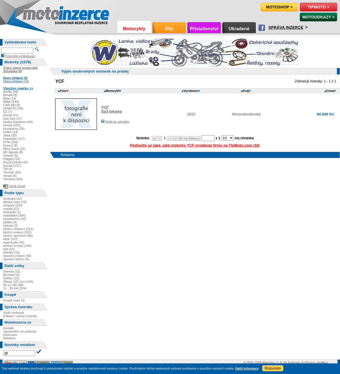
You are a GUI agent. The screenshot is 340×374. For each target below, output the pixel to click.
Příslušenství (204, 28)
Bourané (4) (11, 275)
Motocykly (134, 28)
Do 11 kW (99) (13, 285)
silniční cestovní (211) (18, 229)
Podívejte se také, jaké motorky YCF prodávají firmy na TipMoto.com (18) (195, 145)
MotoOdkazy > (318, 17)
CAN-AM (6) (11, 105)
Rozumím (273, 368)
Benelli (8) (10, 95)
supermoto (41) (13, 242)
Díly (169, 28)
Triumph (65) (12, 172)
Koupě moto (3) (14, 300)
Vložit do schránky (117, 121)
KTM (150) (10, 142)
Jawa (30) (10, 135)
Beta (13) (9, 98)
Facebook (262, 28)
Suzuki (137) (12, 165)
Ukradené (239, 28)
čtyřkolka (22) (12, 198)
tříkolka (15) (11, 252)
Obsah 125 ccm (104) (18, 281)
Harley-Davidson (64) (18, 122)
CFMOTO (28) (13, 108)
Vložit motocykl (13, 312)
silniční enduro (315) (17, 232)
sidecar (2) (10, 225)
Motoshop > (279, 7)
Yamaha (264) (13, 179)
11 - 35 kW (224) (14, 288)
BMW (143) (11, 101)
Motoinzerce (35, 14)
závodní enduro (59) (17, 255)
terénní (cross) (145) (17, 245)
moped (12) (11, 208)
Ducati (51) (10, 115)
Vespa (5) (9, 175)
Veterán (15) (11, 271)
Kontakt (8, 328)
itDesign (310, 362)
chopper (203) (13, 205)
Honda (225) (11, 125)
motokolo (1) (11, 212)
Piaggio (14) (11, 159)
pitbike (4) (10, 222)
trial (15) (9, 249)
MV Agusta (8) (13, 152)
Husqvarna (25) (14, 128)
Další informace (246, 368)
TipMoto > (318, 7)
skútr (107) (10, 239)
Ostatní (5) (10, 155)
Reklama (9, 338)
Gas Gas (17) (12, 118)
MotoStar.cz (271, 362)
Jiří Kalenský (292, 362)
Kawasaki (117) (14, 138)
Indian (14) (10, 132)
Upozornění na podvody (19, 331)
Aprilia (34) (10, 91)
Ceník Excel (16, 186)
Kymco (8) (10, 145)
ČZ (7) (7, 111)
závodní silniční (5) (16, 259)
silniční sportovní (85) (18, 235)
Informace (10, 334)
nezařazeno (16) (14, 218)
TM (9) (7, 169)
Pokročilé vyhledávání (20, 56)
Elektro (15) (11, 278)
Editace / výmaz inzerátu (20, 316)
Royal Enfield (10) (15, 162)
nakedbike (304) (14, 215)
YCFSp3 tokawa (111, 109)
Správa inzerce (285, 27)
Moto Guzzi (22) (14, 148)
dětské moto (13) (15, 202)
